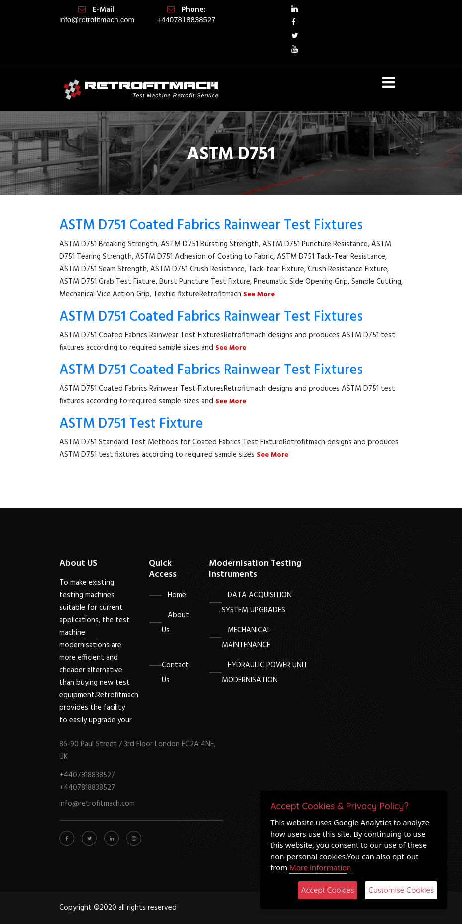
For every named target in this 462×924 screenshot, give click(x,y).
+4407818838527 (186, 19)
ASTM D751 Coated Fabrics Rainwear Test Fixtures (211, 225)
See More (259, 294)
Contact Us (175, 672)
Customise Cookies (401, 890)
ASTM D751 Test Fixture (131, 424)
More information (320, 867)
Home (177, 595)
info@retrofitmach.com (96, 19)
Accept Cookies (327, 890)
